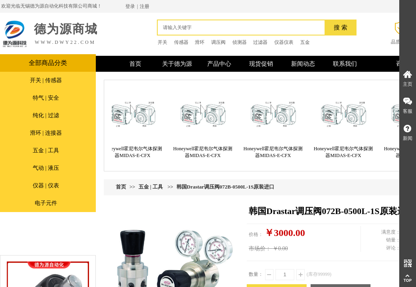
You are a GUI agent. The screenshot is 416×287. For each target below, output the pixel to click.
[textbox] (243, 27)
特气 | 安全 (46, 98)
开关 (162, 42)
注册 (144, 6)
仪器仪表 (283, 42)
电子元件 (46, 203)
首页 (121, 187)
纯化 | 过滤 (46, 115)
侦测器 (239, 42)
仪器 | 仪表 (46, 186)
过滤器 (260, 42)
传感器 (181, 42)
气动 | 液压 (46, 168)
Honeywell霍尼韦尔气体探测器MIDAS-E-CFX (134, 152)
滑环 (199, 42)
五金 (305, 42)
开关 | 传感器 (46, 80)
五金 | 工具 (46, 150)
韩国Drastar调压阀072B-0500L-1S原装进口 (225, 187)
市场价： (260, 249)
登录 (130, 6)
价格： (256, 234)
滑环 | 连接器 (46, 133)
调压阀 (218, 42)
